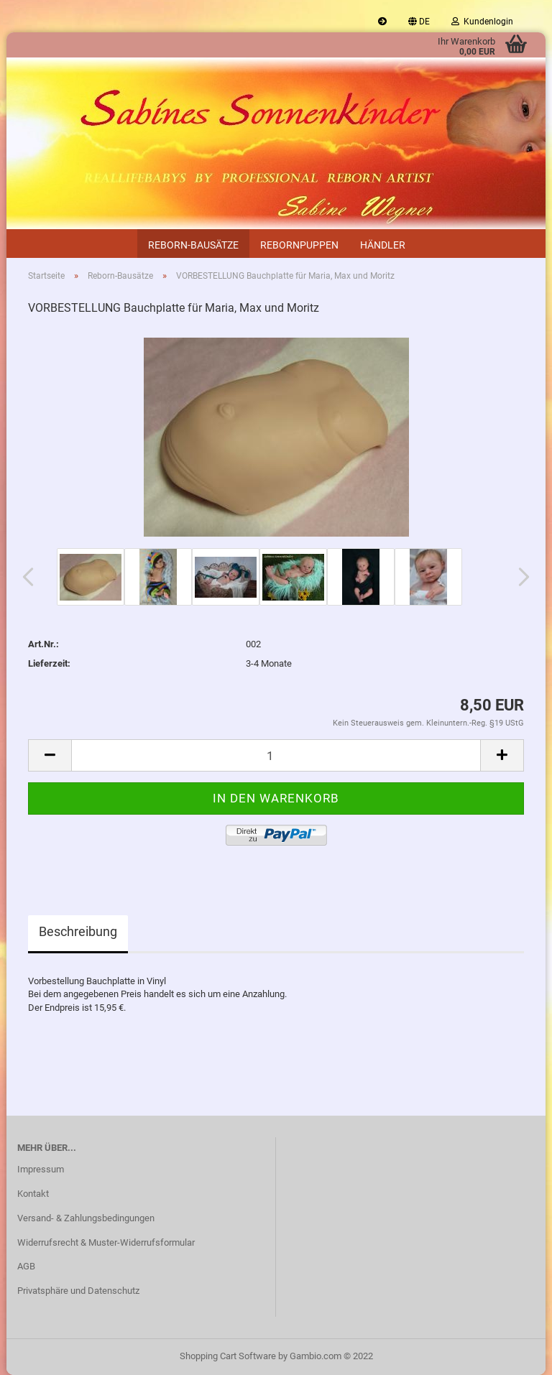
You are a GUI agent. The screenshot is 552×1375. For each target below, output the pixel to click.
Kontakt (33, 1193)
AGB (26, 1266)
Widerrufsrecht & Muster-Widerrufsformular (106, 1242)
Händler (382, 245)
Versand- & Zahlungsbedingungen (86, 1218)
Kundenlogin (482, 22)
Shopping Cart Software (228, 1356)
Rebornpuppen (299, 245)
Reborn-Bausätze (193, 245)
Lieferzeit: (49, 663)
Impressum (40, 1169)
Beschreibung (78, 931)
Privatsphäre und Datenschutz (78, 1290)
